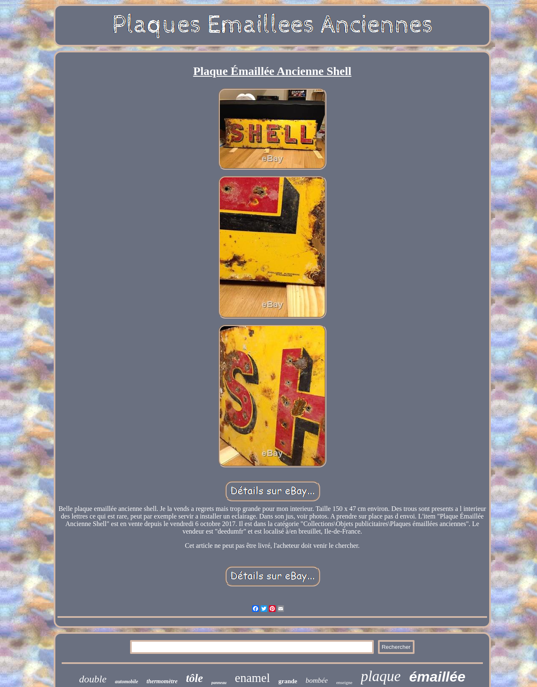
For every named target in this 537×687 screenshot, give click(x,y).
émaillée (437, 676)
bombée (317, 680)
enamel (252, 677)
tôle (194, 678)
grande (288, 681)
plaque (381, 676)
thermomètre (161, 681)
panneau (219, 682)
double (93, 679)
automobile (126, 681)
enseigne (344, 682)
